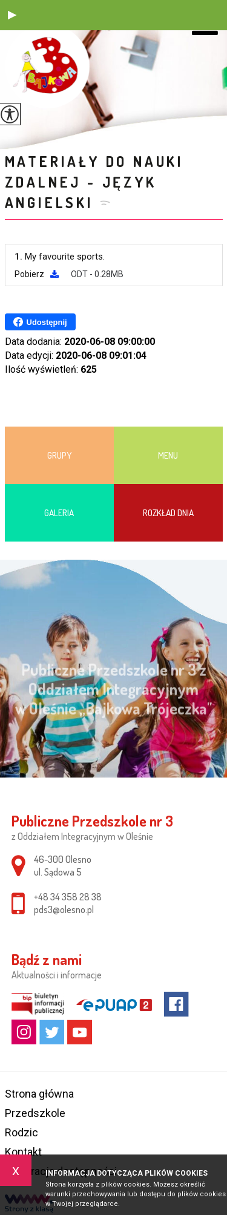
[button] (12, 15)
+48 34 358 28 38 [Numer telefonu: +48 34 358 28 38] (68, 897)
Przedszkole (35, 1113)
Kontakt (23, 1151)
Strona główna (39, 1093)
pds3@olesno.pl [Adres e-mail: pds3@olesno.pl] (64, 909)
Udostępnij (40, 322)
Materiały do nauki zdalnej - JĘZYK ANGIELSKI (94, 182)
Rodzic (21, 1132)
